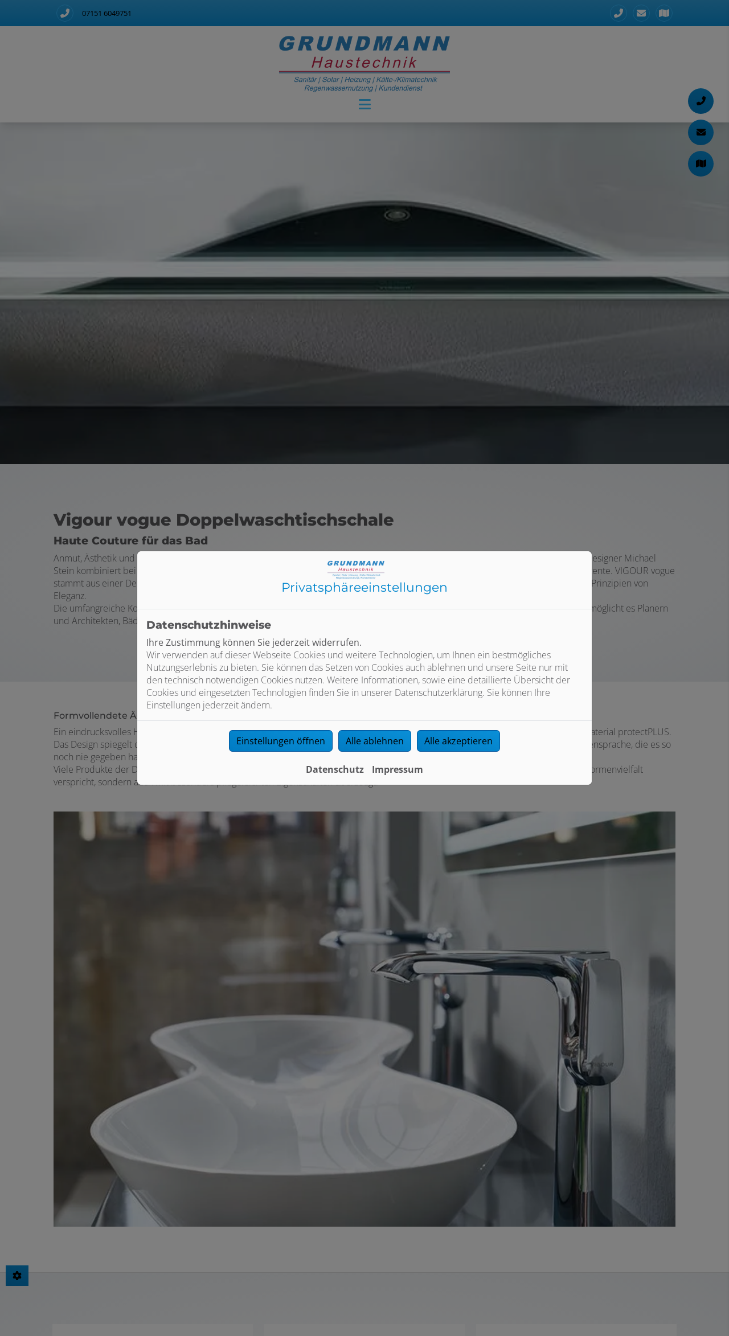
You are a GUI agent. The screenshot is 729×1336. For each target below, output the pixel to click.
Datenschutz (335, 769)
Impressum (397, 769)
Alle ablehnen (375, 741)
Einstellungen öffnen (280, 741)
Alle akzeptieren (458, 741)
